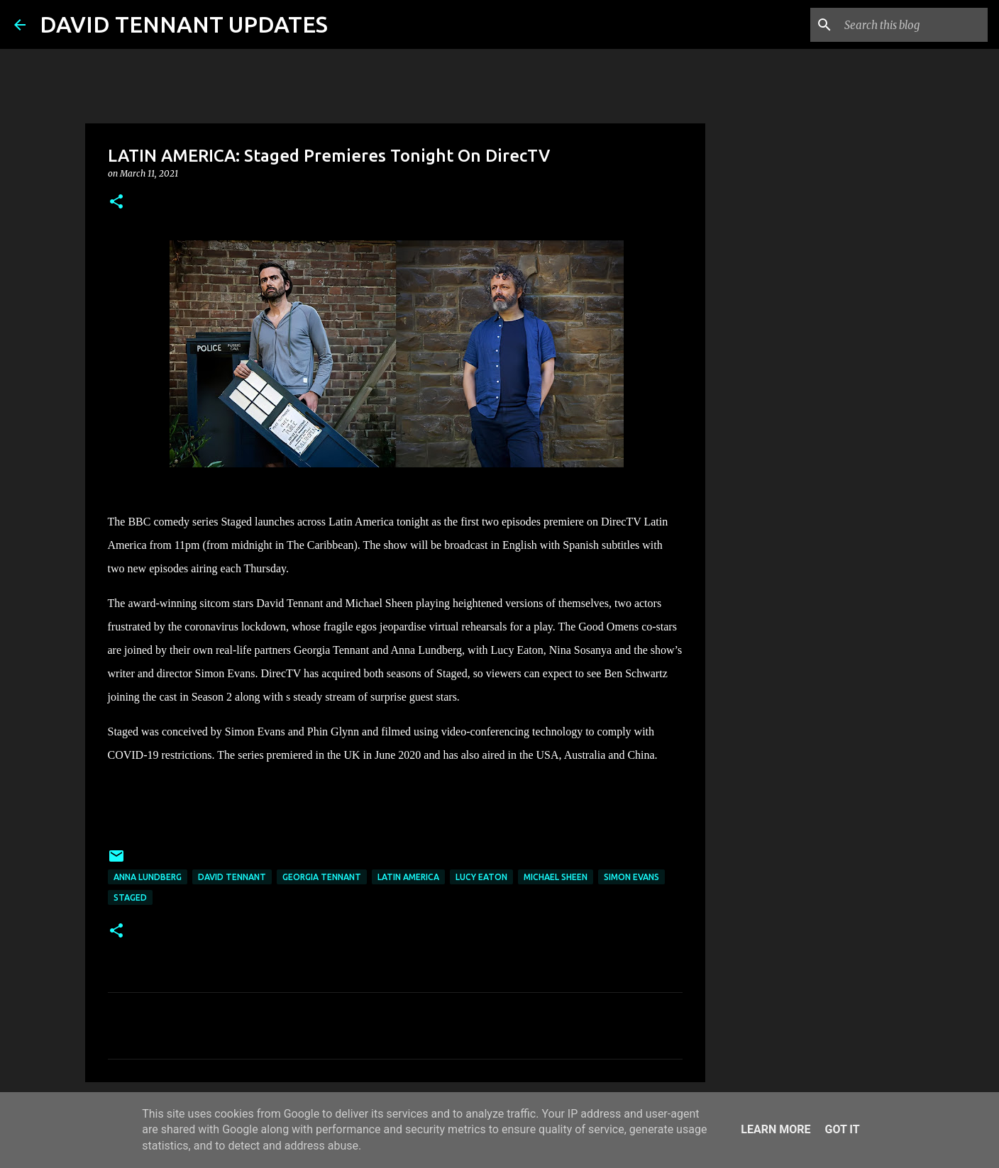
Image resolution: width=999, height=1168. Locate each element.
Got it (841, 1129)
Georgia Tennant (321, 876)
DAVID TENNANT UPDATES (184, 24)
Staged (130, 897)
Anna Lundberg (148, 876)
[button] (116, 202)
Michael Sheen (555, 876)
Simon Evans (631, 876)
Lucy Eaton (481, 876)
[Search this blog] (913, 25)
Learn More (775, 1129)
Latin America (408, 876)
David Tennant (232, 876)
